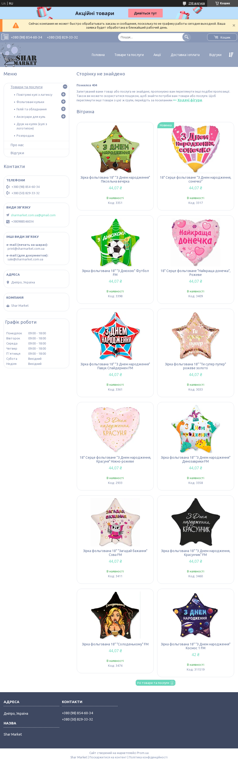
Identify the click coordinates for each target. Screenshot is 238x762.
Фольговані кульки (30, 102)
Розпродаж (25, 135)
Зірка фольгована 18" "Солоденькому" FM (115, 644)
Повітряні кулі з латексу (34, 94)
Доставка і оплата (185, 55)
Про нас (17, 145)
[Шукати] (186, 37)
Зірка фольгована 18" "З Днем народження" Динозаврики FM (195, 459)
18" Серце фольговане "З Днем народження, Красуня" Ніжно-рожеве (115, 459)
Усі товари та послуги (153, 682)
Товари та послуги (129, 55)
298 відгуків (196, 3)
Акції (157, 55)
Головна (98, 55)
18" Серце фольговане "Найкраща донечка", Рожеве (195, 273)
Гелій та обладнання (32, 109)
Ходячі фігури (190, 100)
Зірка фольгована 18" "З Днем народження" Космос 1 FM (195, 646)
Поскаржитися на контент (108, 757)
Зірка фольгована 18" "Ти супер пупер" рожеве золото (195, 366)
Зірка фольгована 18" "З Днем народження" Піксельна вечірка (115, 179)
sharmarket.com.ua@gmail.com (33, 215)
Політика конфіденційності (148, 757)
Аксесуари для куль (31, 116)
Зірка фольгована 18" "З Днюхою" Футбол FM (115, 273)
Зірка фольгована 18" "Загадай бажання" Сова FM (115, 553)
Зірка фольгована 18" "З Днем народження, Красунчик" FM (195, 553)
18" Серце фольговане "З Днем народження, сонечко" (195, 179)
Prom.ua (143, 752)
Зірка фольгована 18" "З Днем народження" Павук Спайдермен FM (115, 366)
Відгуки (215, 55)
